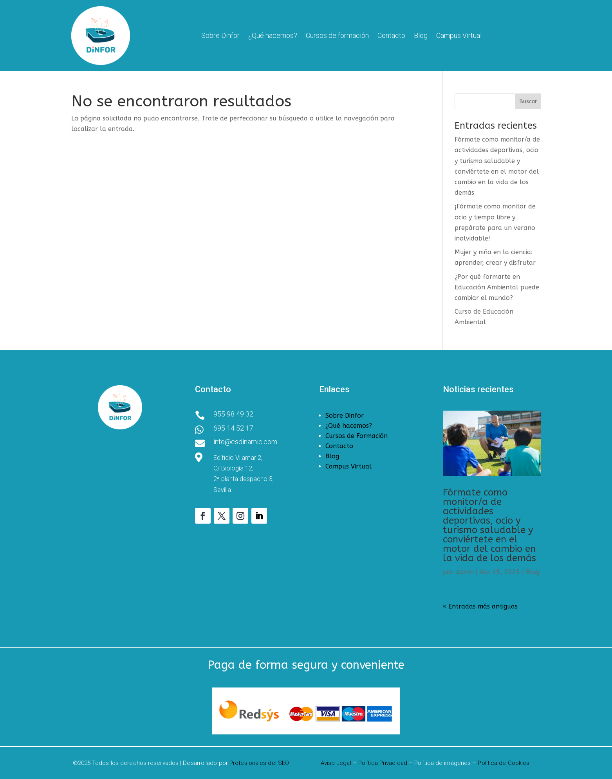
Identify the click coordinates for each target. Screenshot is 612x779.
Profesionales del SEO (259, 762)
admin (464, 572)
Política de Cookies (503, 762)
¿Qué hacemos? (272, 35)
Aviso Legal (336, 762)
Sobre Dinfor (220, 35)
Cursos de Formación (356, 436)
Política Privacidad (382, 762)
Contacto (391, 35)
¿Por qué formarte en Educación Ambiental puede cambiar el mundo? (497, 287)
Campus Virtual (459, 35)
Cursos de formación (337, 35)
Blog (421, 35)
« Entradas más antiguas (480, 606)
